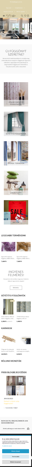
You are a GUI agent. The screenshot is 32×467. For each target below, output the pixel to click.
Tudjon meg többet (11, 408)
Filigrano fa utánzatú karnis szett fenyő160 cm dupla (8, 350)
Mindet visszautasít (15, 462)
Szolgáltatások (19, 8)
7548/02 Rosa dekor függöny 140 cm (23, 317)
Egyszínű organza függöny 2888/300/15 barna (23, 257)
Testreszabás (15, 456)
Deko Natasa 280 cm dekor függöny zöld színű (7, 317)
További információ (7, 446)
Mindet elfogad (15, 451)
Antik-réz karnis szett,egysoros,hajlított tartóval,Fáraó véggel (24, 350)
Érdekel (16, 287)
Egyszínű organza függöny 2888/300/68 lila (8, 257)
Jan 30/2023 (8, 398)
